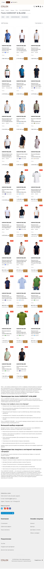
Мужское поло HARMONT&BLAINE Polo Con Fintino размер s (36, 333)
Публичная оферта (6, 527)
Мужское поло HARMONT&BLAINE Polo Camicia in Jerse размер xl (7, 297)
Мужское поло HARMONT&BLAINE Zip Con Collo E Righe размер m (36, 85)
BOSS (3, 17)
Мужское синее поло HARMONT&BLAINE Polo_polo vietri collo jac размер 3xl (7, 262)
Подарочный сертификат (7, 547)
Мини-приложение (7, 513)
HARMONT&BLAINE (15, 17)
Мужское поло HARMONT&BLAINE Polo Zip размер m (6, 226)
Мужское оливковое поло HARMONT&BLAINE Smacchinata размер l (36, 120)
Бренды (32, 527)
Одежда (12, 10)
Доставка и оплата (35, 530)
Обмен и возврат (34, 533)
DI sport (3, 2)
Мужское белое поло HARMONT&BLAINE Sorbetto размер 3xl (7, 156)
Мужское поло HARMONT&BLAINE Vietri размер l (36, 49)
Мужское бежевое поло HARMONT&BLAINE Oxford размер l (36, 156)
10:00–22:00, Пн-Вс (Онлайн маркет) (10, 496)
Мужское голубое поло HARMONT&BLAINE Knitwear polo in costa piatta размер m (21, 191)
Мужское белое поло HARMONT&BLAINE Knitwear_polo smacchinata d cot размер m (21, 262)
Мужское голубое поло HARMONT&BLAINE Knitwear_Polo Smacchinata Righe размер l (21, 120)
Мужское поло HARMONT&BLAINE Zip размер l (21, 85)
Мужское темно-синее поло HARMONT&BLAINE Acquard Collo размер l (22, 156)
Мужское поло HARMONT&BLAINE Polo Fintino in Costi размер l (36, 297)
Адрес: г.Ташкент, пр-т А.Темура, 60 (10, 501)
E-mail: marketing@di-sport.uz (9, 499)
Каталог (7, 10)
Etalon (8, 2)
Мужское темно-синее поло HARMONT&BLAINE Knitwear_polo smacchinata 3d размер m (22, 368)
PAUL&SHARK (25, 17)
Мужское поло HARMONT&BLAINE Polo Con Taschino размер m (36, 227)
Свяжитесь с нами (6, 493)
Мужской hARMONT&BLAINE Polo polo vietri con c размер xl (21, 333)
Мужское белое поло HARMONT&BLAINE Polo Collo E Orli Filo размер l (36, 191)
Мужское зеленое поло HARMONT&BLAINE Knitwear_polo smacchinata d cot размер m (6, 368)
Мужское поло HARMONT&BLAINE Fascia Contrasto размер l (6, 85)
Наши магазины (5, 530)
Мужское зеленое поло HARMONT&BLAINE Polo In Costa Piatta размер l (6, 333)
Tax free (3, 544)
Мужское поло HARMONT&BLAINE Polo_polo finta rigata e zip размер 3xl (36, 262)
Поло (17, 10)
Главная (2, 10)
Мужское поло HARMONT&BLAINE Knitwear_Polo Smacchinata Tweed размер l (6, 49)
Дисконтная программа (7, 550)
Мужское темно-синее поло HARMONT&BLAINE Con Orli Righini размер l (7, 191)
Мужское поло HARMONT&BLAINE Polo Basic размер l (21, 226)
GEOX (7, 17)
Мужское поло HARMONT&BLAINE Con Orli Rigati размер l (21, 49)
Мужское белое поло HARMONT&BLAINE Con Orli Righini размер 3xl (7, 120)
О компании (4, 523)
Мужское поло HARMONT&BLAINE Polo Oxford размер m (21, 297)
